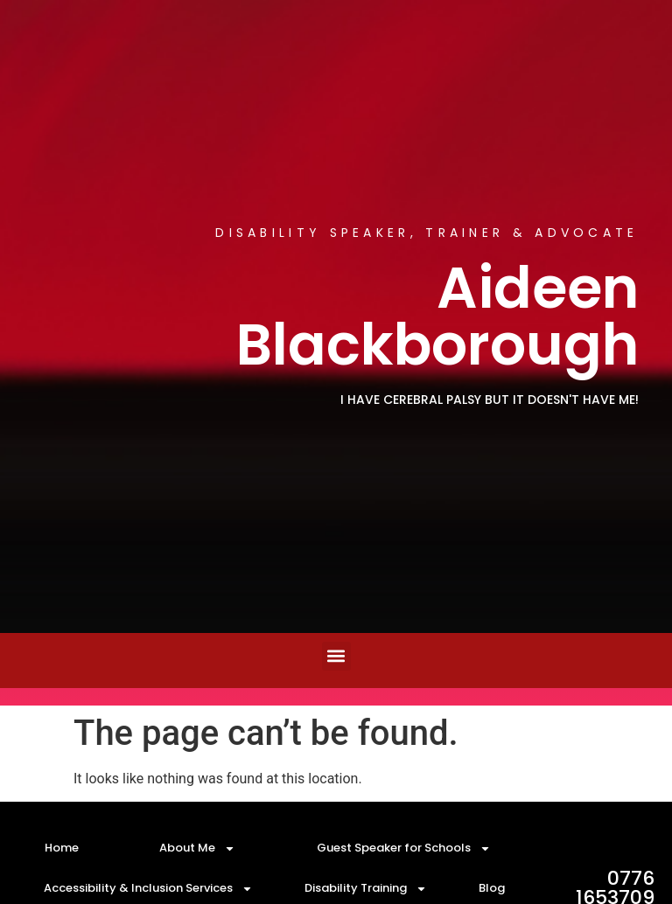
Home (62, 847)
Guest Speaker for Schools (404, 848)
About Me (197, 848)
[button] (336, 656)
